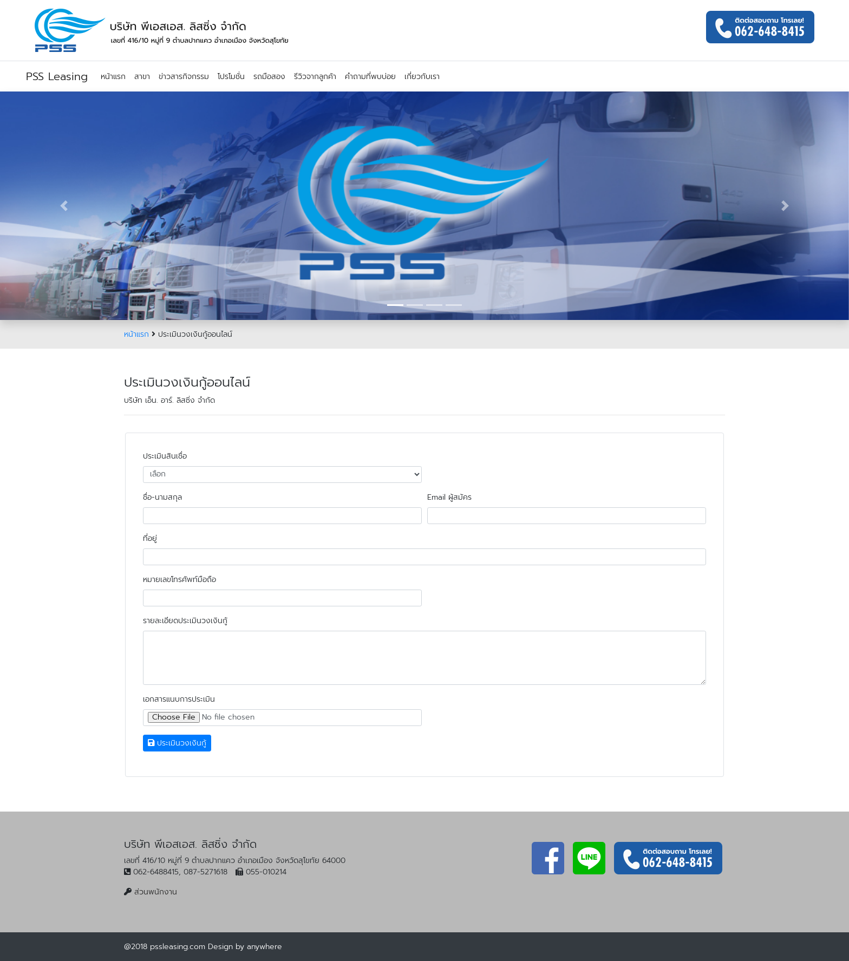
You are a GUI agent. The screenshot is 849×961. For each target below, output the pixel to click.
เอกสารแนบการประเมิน (179, 699)
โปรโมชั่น (231, 76)
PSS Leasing (57, 76)
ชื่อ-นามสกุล (162, 497)
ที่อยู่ (150, 538)
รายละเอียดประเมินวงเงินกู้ (185, 620)
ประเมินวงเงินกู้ (177, 743)
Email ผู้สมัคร (449, 497)
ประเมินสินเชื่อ (165, 456)
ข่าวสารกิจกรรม (184, 76)
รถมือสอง (269, 76)
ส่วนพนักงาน (155, 892)
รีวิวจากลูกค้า (315, 76)
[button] (63, 205)
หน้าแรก (113, 76)
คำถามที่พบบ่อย (370, 76)
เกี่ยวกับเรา (422, 76)
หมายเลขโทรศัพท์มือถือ (179, 579)
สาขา (142, 76)
